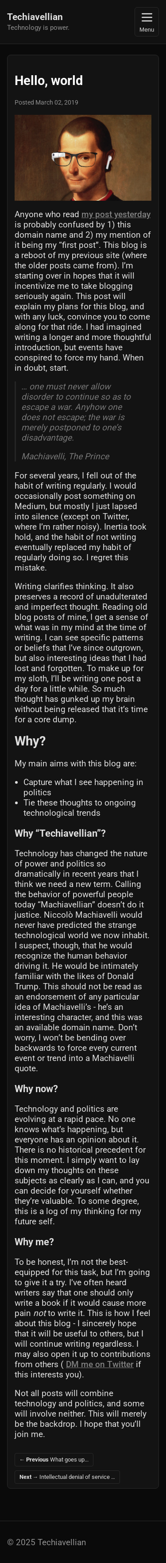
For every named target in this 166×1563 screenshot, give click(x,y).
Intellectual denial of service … (67, 1477)
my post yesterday (116, 214)
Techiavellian (35, 17)
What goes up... (54, 1459)
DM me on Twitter (100, 1364)
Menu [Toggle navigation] (146, 21)
